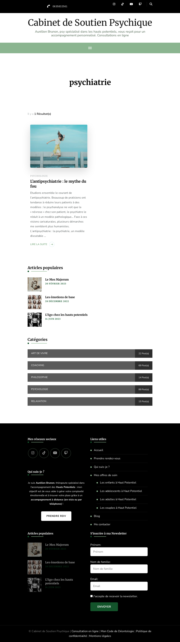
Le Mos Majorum (57, 279)
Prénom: (95, 545)
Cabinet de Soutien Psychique (90, 22)
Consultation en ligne (85, 631)
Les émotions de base (60, 297)
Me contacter (102, 524)
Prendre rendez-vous (107, 458)
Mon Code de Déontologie (117, 631)
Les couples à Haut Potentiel (118, 508)
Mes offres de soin (105, 475)
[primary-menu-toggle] (90, 47)
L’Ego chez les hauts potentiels (66, 315)
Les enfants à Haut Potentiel (118, 483)
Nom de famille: (100, 562)
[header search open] (151, 4)
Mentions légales (100, 636)
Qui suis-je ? (102, 467)
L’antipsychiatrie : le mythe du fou (58, 184)
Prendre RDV (56, 516)
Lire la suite (38, 244)
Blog (97, 516)
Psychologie (39, 176)
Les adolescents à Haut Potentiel (121, 491)
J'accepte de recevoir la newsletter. (114, 596)
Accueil (98, 450)
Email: (94, 579)
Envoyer (104, 607)
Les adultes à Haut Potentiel (118, 499)
